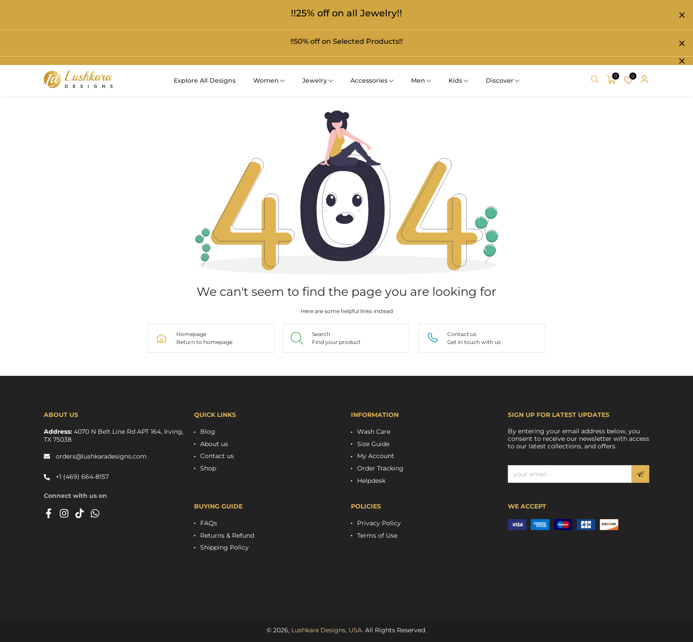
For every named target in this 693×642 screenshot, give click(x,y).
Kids (455, 80)
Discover (500, 80)
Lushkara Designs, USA (326, 630)
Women (266, 80)
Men (418, 80)
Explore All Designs (205, 80)
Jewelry (314, 80)
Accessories (369, 80)
